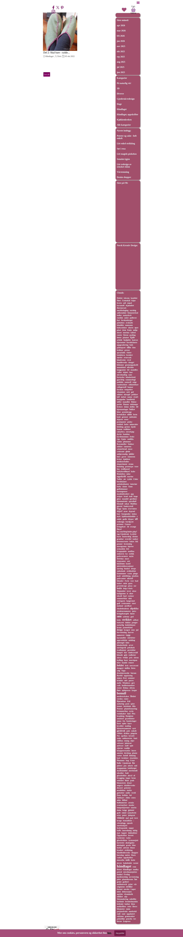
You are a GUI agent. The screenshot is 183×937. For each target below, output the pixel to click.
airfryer (120, 746)
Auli (127, 773)
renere (131, 663)
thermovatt (121, 308)
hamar (130, 387)
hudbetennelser (128, 685)
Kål (128, 701)
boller (119, 315)
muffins (131, 551)
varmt (135, 863)
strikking (129, 850)
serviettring (134, 877)
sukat (127, 504)
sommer (131, 678)
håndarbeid (130, 377)
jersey (119, 863)
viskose (120, 817)
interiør (133, 484)
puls (128, 731)
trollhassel (125, 469)
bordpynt (130, 522)
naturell (128, 382)
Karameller (122, 444)
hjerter (131, 546)
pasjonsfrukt (122, 911)
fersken (120, 389)
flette (133, 668)
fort (118, 320)
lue (135, 879)
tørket (123, 397)
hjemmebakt (122, 501)
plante (134, 753)
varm (129, 573)
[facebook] (53, 7)
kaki (119, 417)
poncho (129, 919)
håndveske (121, 360)
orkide (119, 340)
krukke (120, 680)
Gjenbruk (127, 763)
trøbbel (120, 424)
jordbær (128, 606)
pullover (133, 318)
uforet (130, 766)
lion (134, 347)
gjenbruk (121, 731)
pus (125, 766)
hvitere (120, 407)
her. (109, 932)
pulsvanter (121, 578)
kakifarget (132, 768)
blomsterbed (133, 313)
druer (129, 783)
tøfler (119, 402)
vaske (128, 838)
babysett (120, 622)
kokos (134, 514)
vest (132, 581)
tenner (119, 706)
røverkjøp (130, 432)
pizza (130, 586)
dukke (127, 622)
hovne (119, 921)
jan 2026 (121, 41)
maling (128, 726)
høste (132, 614)
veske (125, 657)
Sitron (125, 335)
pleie (119, 879)
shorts (130, 328)
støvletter (131, 638)
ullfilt (129, 414)
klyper (131, 519)
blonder (120, 581)
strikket (127, 619)
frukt (132, 437)
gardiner (133, 499)
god (132, 617)
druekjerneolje (123, 673)
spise (133, 704)
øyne (126, 511)
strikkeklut (131, 571)
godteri (126, 882)
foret (119, 723)
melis (119, 683)
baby (119, 486)
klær (119, 412)
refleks (120, 733)
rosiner (131, 596)
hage (136, 496)
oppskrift (121, 476)
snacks (133, 807)
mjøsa (119, 678)
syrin (131, 711)
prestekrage (122, 586)
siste (133, 630)
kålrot (133, 332)
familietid (131, 399)
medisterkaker (123, 696)
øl (134, 775)
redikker (127, 429)
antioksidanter (123, 484)
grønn (127, 427)
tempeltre (128, 389)
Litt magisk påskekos (127, 154)
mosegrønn (122, 546)
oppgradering (122, 345)
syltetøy (126, 617)
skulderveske (129, 785)
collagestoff (121, 387)
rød (135, 766)
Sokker (131, 444)
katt (118, 758)
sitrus (119, 657)
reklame (120, 916)
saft (124, 303)
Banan (126, 404)
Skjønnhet (121, 591)
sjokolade (121, 571)
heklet (120, 665)
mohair (120, 606)
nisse (134, 591)
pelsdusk (131, 647)
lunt (129, 714)
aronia (131, 803)
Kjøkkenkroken (124, 119)
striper (120, 496)
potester (127, 788)
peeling (132, 335)
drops (133, 568)
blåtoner (120, 365)
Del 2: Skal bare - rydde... (56, 52)
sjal (127, 818)
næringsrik (121, 647)
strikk (131, 554)
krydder (120, 726)
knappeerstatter (123, 750)
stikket (120, 394)
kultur (127, 904)
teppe (128, 778)
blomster (121, 909)
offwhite (130, 367)
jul (137, 630)
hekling (120, 427)
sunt (123, 914)
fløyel (119, 529)
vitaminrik (128, 894)
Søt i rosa (121, 149)
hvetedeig (128, 544)
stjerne (120, 748)
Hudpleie (129, 716)
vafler (119, 372)
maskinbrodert (123, 494)
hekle (119, 588)
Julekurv (120, 798)
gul (132, 392)
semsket (120, 780)
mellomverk (122, 884)
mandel (125, 499)
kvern (119, 303)
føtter (119, 337)
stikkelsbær (134, 385)
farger (134, 690)
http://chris (128, 588)
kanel (128, 564)
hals (131, 345)
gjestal (119, 506)
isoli (130, 496)
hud (125, 596)
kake (133, 471)
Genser (128, 524)
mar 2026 (121, 30)
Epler (123, 439)
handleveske (122, 362)
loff (118, 397)
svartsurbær (122, 805)
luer (131, 372)
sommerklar (122, 598)
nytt (134, 728)
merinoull (133, 770)
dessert (120, 788)
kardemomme (123, 437)
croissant (120, 451)
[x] (58, 7)
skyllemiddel (122, 770)
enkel (124, 813)
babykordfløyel (123, 471)
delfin (132, 407)
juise (128, 474)
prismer (120, 524)
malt (119, 576)
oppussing (128, 675)
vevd (129, 360)
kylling (120, 660)
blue (134, 845)
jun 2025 (121, 72)
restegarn (121, 601)
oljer (132, 741)
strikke (129, 886)
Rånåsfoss (121, 474)
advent (126, 848)
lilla (134, 706)
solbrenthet (121, 313)
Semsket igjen (123, 159)
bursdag (120, 855)
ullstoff (130, 578)
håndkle (120, 325)
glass (119, 499)
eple (131, 746)
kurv (130, 723)
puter (124, 815)
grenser (125, 417)
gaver (124, 457)
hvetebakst (121, 414)
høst (118, 457)
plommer (127, 441)
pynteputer (121, 422)
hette (133, 860)
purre (131, 680)
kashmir (120, 901)
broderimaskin (131, 901)
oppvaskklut (122, 640)
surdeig (133, 310)
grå (133, 683)
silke (129, 347)
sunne (129, 397)
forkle (119, 848)
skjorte (120, 419)
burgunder (126, 514)
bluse (132, 848)
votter (119, 755)
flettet (119, 869)
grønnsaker (130, 916)
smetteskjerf (122, 825)
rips (118, 439)
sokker (120, 896)
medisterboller (123, 461)
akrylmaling (122, 375)
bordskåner (122, 481)
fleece (134, 906)
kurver (131, 632)
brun (134, 778)
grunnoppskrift (131, 365)
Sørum (133, 673)
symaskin (121, 549)
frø (124, 721)
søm (119, 616)
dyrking (127, 753)
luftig (135, 830)
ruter (126, 699)
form (135, 414)
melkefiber (121, 906)
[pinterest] (62, 7)
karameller (121, 638)
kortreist (120, 843)
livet (125, 678)
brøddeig (120, 716)
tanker (135, 539)
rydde (129, 479)
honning (120, 466)
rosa (124, 330)
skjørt (125, 372)
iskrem (126, 298)
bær (118, 514)
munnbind (121, 367)
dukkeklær (132, 833)
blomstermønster (124, 728)
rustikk (120, 318)
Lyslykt (133, 534)
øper (136, 328)
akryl (130, 775)
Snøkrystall (128, 506)
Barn (133, 855)
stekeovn (120, 554)
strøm (130, 464)
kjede (133, 427)
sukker (120, 446)
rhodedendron (123, 608)
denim (135, 536)
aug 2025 (121, 62)
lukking (132, 755)
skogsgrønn (122, 768)
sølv (126, 680)
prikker (134, 394)
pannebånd (127, 627)
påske (129, 422)
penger (135, 622)
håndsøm (121, 564)
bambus (126, 434)
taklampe (134, 404)
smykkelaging (123, 310)
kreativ (132, 736)
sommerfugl (131, 380)
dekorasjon (127, 892)
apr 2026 (121, 25)
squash (130, 823)
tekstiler (120, 773)
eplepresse (126, 690)
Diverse (120, 93)
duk (130, 598)
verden (120, 699)
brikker (120, 350)
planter (126, 337)
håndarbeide (122, 645)
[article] (60, 44)
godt (119, 813)
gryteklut (131, 650)
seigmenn (121, 887)
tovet (129, 591)
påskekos (121, 323)
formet (120, 889)
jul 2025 (120, 67)
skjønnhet (130, 305)
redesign (120, 521)
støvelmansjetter (130, 872)
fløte (119, 690)
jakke (131, 454)
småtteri (120, 718)
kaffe (119, 830)
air (124, 479)
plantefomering (130, 709)
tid (128, 370)
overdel (128, 539)
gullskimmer (122, 489)
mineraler (134, 424)
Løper (133, 889)
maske (131, 805)
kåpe (133, 300)
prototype (129, 466)
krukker (125, 758)
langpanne (121, 370)
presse (127, 350)
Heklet (120, 298)
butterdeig (126, 536)
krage (119, 820)
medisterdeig (122, 877)
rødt (119, 914)
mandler (126, 402)
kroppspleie (122, 551)
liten (133, 904)
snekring (120, 704)
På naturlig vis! (124, 83)
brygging (120, 778)
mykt (131, 556)
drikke (126, 733)
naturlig (120, 625)
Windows (126, 683)
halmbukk (127, 863)
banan (119, 429)
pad (131, 818)
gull (118, 603)
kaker (119, 583)
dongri (131, 362)
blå (136, 541)
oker (131, 593)
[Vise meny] (138, 3)
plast (119, 330)
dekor (124, 800)
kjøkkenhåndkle (129, 516)
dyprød (132, 511)
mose (130, 449)
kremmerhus (122, 711)
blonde (120, 655)
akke (119, 800)
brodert (129, 355)
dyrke (119, 434)
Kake (129, 330)
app (132, 494)
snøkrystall (133, 652)
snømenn (131, 457)
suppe (131, 828)
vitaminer (121, 392)
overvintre (132, 509)
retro (133, 798)
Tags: (123, 671)
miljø (135, 330)
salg (118, 671)
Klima (125, 688)
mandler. (134, 370)
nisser (119, 332)
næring (120, 568)
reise (129, 906)
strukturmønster (124, 611)
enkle (119, 519)
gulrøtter (120, 793)
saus (130, 375)
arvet (131, 645)
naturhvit (127, 315)
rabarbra (121, 432)
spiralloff (132, 501)
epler (124, 723)
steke (119, 738)
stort (134, 603)
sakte (126, 318)
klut (127, 642)
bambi (124, 663)
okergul (127, 394)
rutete (119, 335)
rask (119, 685)
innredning (127, 830)
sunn (128, 909)
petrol (119, 872)
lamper (120, 652)
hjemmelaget (122, 409)
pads (132, 780)
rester (119, 688)
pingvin (134, 733)
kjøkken (126, 459)
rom (134, 867)
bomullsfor (127, 820)
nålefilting (126, 576)
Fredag (127, 874)
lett (127, 549)
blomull (120, 504)
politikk (120, 382)
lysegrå (127, 630)
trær (137, 466)
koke (119, 620)
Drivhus (120, 559)
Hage (119, 104)
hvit (126, 665)
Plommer (121, 760)
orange (133, 527)
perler (119, 404)
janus (119, 721)
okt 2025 (121, 51)
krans (119, 627)
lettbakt (120, 904)
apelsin (120, 894)
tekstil (119, 596)
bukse (132, 409)
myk (119, 516)
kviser (119, 459)
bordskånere (132, 342)
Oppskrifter (122, 835)
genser (131, 810)
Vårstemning (123, 172)
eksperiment (122, 464)
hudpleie (127, 340)
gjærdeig (120, 380)
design (120, 630)
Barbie (120, 675)
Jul (130, 795)
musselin (120, 860)
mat (118, 833)
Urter (132, 760)
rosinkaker (121, 714)
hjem (125, 509)
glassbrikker (122, 840)
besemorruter (122, 541)
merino (126, 332)
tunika (135, 869)
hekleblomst (130, 625)
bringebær (121, 527)
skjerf (120, 511)
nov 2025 (121, 46)
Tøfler (119, 479)
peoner (120, 544)
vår (135, 884)
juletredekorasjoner (125, 566)
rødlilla (130, 439)
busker (127, 568)
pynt (127, 704)
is (127, 593)
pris (130, 657)
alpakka (134, 608)
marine (130, 476)
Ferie (127, 581)
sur (135, 586)
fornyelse (121, 377)
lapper (124, 833)
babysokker (122, 328)
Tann (130, 486)
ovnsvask (127, 357)
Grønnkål (126, 300)
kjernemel (121, 342)
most (127, 559)
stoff (127, 746)
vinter (129, 352)
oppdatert (131, 914)
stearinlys (134, 758)
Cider (135, 479)
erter (119, 815)
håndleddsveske (123, 853)
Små (135, 738)
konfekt (134, 298)
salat (125, 583)
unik (128, 860)
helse (126, 424)
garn (130, 583)
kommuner (121, 573)
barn (119, 536)
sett (128, 561)
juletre (120, 766)
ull (136, 519)
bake (119, 763)
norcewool (134, 665)
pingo (135, 573)
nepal (129, 303)
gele (125, 655)
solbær (136, 620)
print (130, 884)
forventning (122, 632)
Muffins (133, 504)
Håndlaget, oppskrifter (127, 114)
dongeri (120, 668)
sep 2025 (121, 56)
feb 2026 (121, 36)
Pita (133, 714)
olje (125, 896)
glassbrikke (122, 775)
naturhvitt (132, 813)
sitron (136, 657)
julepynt (131, 815)
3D (118, 88)
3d (128, 527)
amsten (120, 753)
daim (119, 810)
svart (135, 397)
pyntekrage (127, 412)
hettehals (127, 706)
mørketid (133, 911)
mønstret (121, 635)
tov (134, 919)
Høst (119, 300)
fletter (133, 696)
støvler (120, 357)
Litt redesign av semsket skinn (124, 165)
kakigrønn (121, 593)
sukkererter (127, 738)
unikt (128, 793)
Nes (118, 736)
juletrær (128, 743)
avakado (129, 323)
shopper (134, 853)
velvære (120, 743)
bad (136, 581)
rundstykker (122, 385)
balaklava (121, 355)
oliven (132, 688)
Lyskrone (121, 838)
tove (136, 818)
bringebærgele (123, 614)
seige (134, 382)
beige (124, 810)
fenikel (120, 874)
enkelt (133, 731)
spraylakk (121, 352)
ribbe (128, 798)
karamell (120, 305)
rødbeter (132, 655)
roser (126, 419)
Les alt (46, 74)
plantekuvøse (127, 879)
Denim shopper (124, 177)
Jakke (119, 441)
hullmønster (122, 803)
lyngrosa (126, 921)
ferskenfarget (127, 320)
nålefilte (132, 899)
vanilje (127, 748)
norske (126, 889)
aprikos (124, 736)
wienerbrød (122, 449)
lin (133, 763)
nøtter (127, 855)
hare (126, 660)
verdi (133, 793)
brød (126, 496)
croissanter (126, 603)
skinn (126, 407)
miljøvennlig (122, 454)
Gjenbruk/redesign (126, 99)
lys (126, 554)
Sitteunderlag (122, 899)
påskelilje (121, 919)
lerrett (130, 835)
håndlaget (124, 866)
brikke (125, 795)
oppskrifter (128, 857)
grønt (119, 882)
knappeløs (121, 399)
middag (132, 640)
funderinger (131, 721)
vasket (119, 857)
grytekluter (130, 718)
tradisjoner (121, 650)
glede (128, 451)
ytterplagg (121, 823)
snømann (129, 325)
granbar (120, 539)
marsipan (133, 660)
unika (127, 668)
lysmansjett (133, 840)
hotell (125, 755)
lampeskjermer (123, 807)
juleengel (120, 643)
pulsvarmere (122, 556)
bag (127, 760)
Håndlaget (49, 56)
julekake (133, 417)
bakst (131, 541)
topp (128, 635)
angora (120, 785)
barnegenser (122, 491)
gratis (128, 845)
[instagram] (53, 12)
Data (119, 795)
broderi (120, 850)
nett (128, 392)
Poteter (120, 709)
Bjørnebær (121, 701)
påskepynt (121, 347)
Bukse (133, 402)
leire (119, 663)
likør (127, 780)
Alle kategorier (124, 125)
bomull (121, 693)
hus (118, 469)
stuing (126, 741)
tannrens (127, 446)
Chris (59, 56)
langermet (130, 601)
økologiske (130, 843)
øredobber (121, 790)
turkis (129, 790)
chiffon (120, 741)
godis (125, 519)
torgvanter (121, 561)
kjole (132, 337)
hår (125, 652)
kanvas (135, 340)
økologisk (121, 845)
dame (124, 486)
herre (134, 750)
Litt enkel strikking (126, 143)
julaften (135, 576)
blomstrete (121, 783)
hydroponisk (122, 828)
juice (134, 611)
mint (119, 892)
